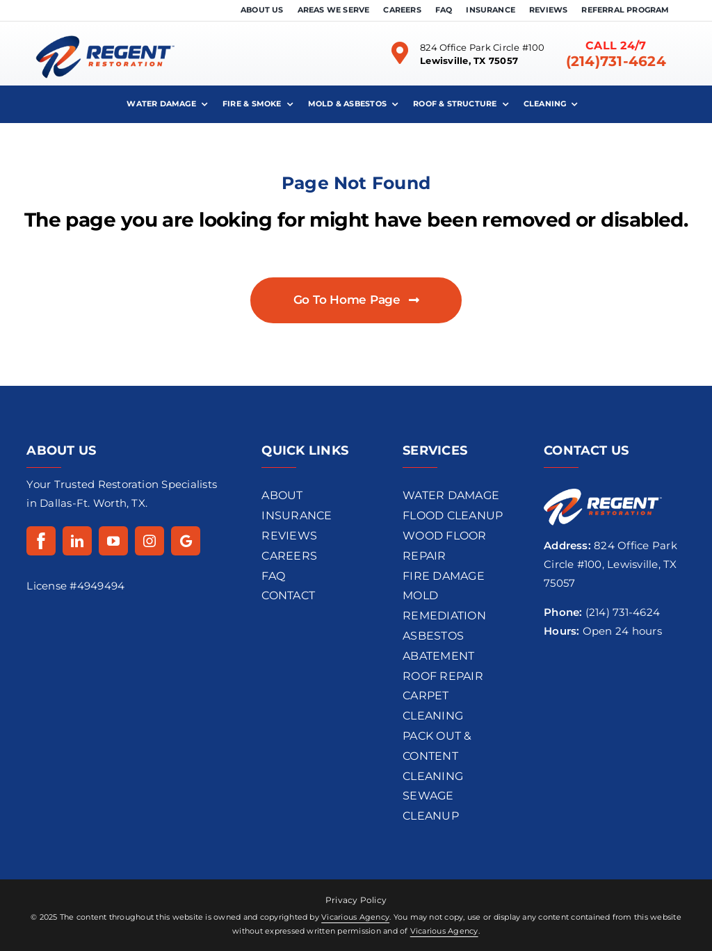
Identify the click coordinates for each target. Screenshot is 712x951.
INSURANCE (296, 515)
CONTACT (288, 595)
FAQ (273, 576)
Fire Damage (444, 576)
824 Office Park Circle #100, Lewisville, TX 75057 (610, 564)
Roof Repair (443, 676)
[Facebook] (41, 540)
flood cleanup (453, 515)
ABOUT (281, 495)
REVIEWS (289, 535)
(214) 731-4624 (622, 612)
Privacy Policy (356, 900)
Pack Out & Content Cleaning (437, 756)
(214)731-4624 (616, 61)
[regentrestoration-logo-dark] (105, 26)
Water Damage (451, 495)
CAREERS (289, 555)
